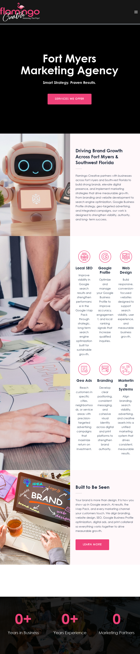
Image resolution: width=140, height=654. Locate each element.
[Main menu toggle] (136, 12)
